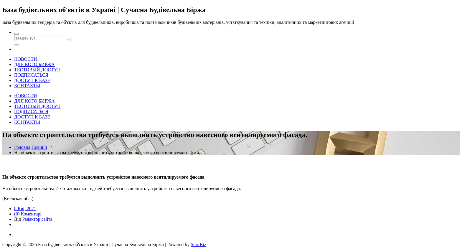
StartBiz (198, 244)
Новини (39, 147)
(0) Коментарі (28, 213)
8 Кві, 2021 (25, 208)
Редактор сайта (37, 219)
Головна (22, 147)
